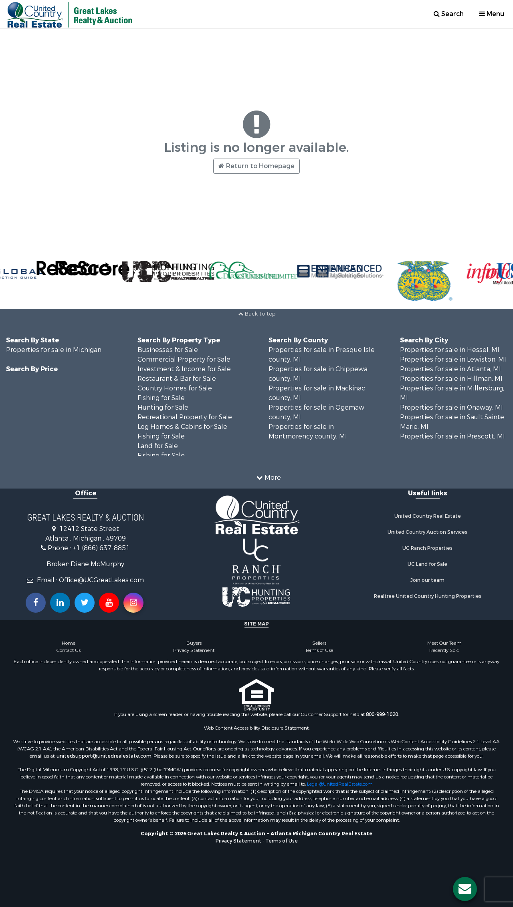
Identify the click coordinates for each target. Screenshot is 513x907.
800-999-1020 (382, 714)
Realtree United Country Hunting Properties (427, 596)
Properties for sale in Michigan (53, 350)
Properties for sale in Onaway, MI (451, 407)
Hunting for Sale (162, 407)
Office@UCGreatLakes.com (101, 580)
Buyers (194, 643)
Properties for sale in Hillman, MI (451, 378)
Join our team (427, 580)
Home (68, 643)
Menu (491, 14)
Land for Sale (157, 446)
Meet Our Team (444, 643)
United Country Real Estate (427, 516)
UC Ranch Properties (427, 548)
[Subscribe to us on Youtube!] (109, 603)
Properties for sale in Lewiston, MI (453, 359)
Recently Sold (444, 650)
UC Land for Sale (427, 564)
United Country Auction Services (427, 532)
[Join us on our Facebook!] (36, 603)
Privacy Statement (193, 650)
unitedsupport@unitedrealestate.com (104, 756)
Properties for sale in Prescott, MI (452, 436)
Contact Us (69, 650)
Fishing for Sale (161, 398)
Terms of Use (319, 650)
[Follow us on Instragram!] (133, 603)
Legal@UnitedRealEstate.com (340, 784)
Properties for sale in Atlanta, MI (450, 369)
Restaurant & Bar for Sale (176, 378)
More (268, 477)
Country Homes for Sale (174, 388)
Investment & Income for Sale (184, 369)
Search (449, 14)
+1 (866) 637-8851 (101, 548)
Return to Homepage (256, 166)
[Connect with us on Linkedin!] (60, 603)
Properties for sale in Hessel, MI (449, 350)
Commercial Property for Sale (183, 359)
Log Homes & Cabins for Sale (182, 426)
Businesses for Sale (167, 350)
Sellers (319, 643)
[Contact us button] (465, 889)
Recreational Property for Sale (184, 417)
